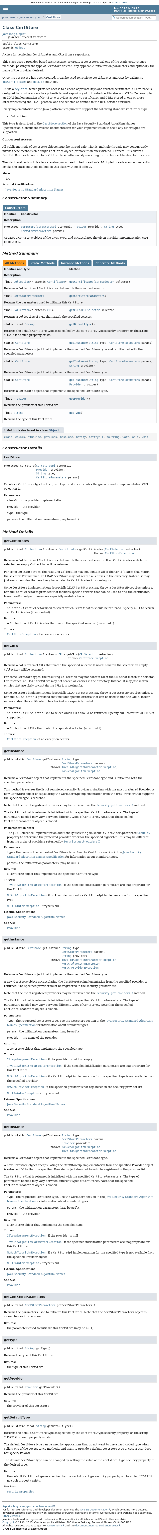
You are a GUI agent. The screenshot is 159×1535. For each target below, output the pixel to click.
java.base (8, 17)
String (109, 226)
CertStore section (54, 123)
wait (126, 437)
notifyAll (96, 437)
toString (113, 437)
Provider (80, 226)
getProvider (78, 398)
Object (20, 47)
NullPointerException (23, 906)
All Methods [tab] (14, 263)
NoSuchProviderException (80, 967)
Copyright (8, 1522)
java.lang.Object (13, 34)
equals (20, 437)
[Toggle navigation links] (5, 9)
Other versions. (11, 1516)
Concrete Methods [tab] (110, 263)
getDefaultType (80, 324)
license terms (120, 2)
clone (8, 437)
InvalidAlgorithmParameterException (89, 767)
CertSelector (104, 281)
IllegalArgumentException (26, 1059)
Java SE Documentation (94, 1509)
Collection (22, 281)
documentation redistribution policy (97, 1525)
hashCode (66, 437)
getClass (50, 437)
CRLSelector (91, 310)
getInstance (78, 342)
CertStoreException (119, 553)
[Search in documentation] (134, 17)
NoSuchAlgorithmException (81, 771)
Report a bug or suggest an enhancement (27, 1506)
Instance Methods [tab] (75, 263)
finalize (34, 437)
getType (75, 412)
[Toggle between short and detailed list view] (4, 430)
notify (81, 437)
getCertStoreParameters (87, 295)
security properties (20, 1491)
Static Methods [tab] (42, 263)
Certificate (56, 281)
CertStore (53, 17)
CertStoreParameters (36, 231)
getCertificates (81, 281)
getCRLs (75, 310)
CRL (49, 310)
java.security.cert (30, 17)
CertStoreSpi (46, 226)
